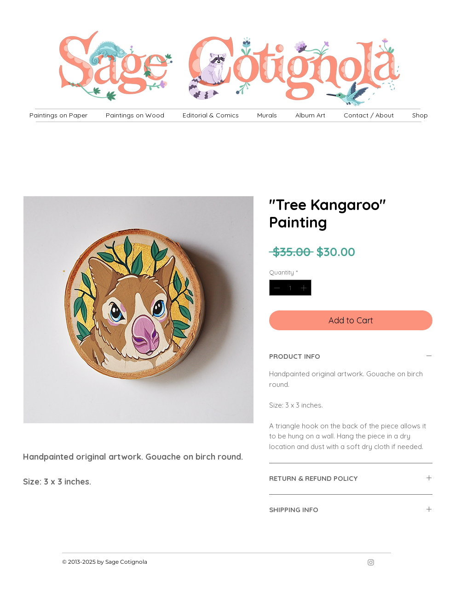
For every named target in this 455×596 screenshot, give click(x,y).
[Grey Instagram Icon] (371, 562)
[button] (267, 115)
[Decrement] (276, 288)
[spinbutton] (290, 288)
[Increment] (304, 288)
